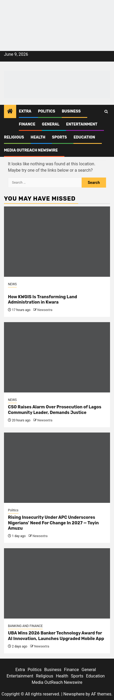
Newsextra (44, 310)
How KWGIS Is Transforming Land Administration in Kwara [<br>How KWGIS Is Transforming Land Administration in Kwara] (42, 299)
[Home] (10, 111)
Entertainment (81, 124)
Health (38, 137)
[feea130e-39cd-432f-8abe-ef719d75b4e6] (57, 14)
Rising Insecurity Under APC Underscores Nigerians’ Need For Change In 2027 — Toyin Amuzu (53, 523)
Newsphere (74, 694)
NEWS (12, 284)
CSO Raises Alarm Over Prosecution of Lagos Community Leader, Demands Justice (54, 409)
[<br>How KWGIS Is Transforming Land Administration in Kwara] (57, 241)
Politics (46, 111)
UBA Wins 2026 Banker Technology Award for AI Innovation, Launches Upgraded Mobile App (56, 635)
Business (71, 111)
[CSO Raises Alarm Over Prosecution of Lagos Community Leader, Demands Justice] (57, 357)
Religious (14, 137)
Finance (27, 124)
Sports (59, 137)
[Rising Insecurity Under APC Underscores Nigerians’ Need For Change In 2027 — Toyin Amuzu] (57, 468)
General (50, 124)
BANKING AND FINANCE (25, 626)
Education (84, 137)
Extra (25, 111)
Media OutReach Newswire (31, 150)
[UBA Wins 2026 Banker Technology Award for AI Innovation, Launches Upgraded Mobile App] (57, 583)
